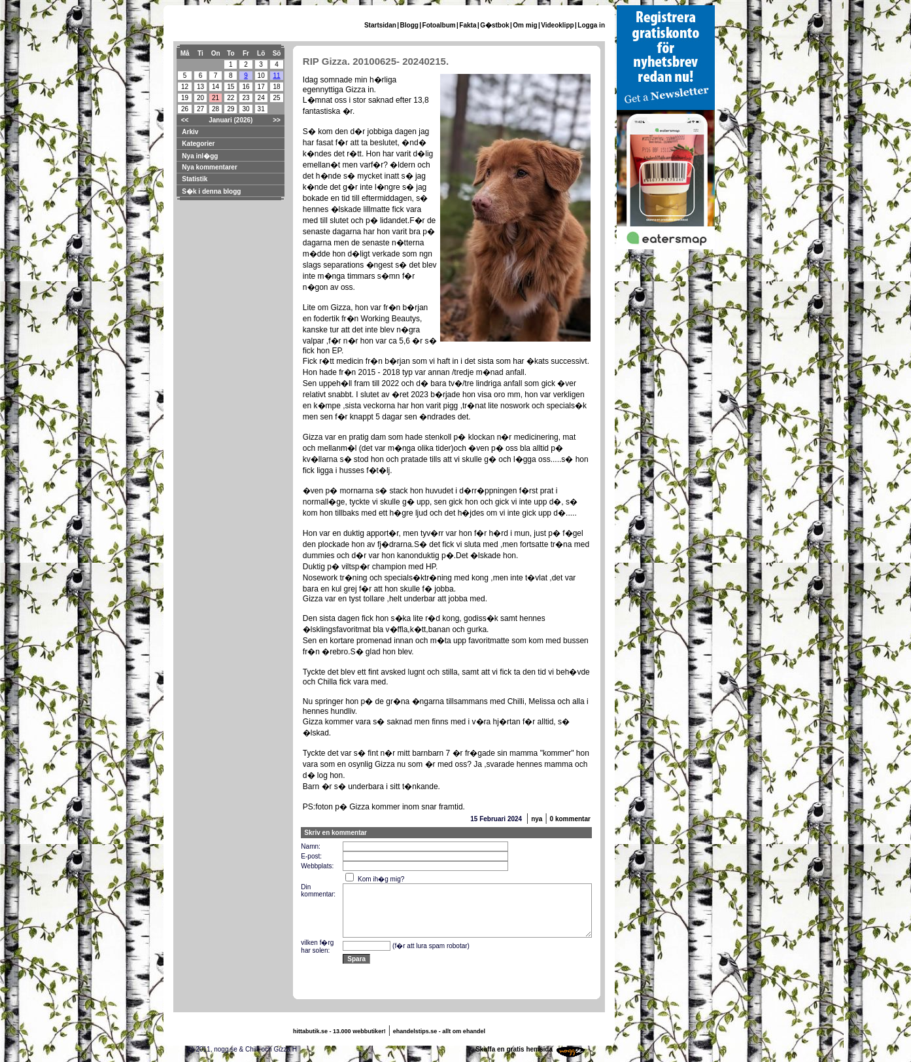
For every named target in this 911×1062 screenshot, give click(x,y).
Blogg (409, 25)
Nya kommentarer (209, 167)
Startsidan (380, 25)
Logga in (591, 25)
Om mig (525, 25)
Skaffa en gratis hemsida (514, 1049)
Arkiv (190, 131)
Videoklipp (557, 25)
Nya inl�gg (200, 156)
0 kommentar (570, 819)
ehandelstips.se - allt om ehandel (439, 1031)
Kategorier (198, 143)
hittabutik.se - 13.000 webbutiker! (339, 1031)
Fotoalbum (439, 25)
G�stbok (494, 25)
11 (276, 75)
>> (277, 120)
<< (185, 120)
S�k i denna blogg (211, 191)
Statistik (194, 179)
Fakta (467, 25)
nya (536, 819)
